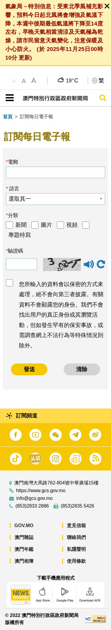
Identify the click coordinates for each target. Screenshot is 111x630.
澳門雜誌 (24, 537)
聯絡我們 (76, 537)
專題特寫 (19, 235)
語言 (14, 189)
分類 (13, 215)
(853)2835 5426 (77, 506)
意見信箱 (76, 525)
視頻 (72, 225)
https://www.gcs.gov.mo (40, 490)
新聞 (21, 225)
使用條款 (76, 561)
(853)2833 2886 (32, 506)
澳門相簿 (24, 561)
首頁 (7, 116)
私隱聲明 (76, 549)
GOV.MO (24, 525)
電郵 (13, 162)
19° (72, 80)
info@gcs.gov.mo (34, 498)
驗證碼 (15, 251)
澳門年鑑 (24, 549)
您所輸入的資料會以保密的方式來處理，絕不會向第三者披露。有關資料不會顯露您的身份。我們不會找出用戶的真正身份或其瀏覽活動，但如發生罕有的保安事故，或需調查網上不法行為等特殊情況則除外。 (61, 315)
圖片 (46, 225)
